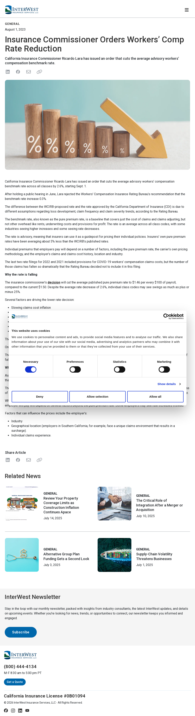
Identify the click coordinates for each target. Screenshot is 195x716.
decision (54, 282)
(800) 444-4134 (20, 666)
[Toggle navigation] (186, 9)
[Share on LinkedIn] (7, 71)
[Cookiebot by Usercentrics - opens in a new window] (166, 316)
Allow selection (97, 396)
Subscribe (20, 632)
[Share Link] (38, 460)
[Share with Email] (28, 460)
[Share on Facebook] (18, 71)
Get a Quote (15, 681)
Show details (166, 384)
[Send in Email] (28, 71)
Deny (39, 396)
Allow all (155, 396)
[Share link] (38, 71)
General (50, 493)
